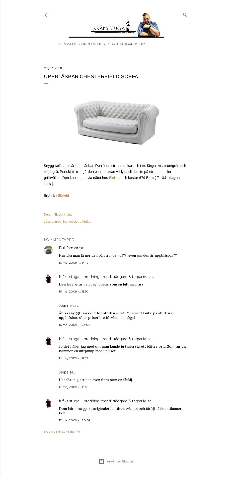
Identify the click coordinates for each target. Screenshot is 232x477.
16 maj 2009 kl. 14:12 (73, 262)
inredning (60, 221)
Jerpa (63, 372)
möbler (73, 221)
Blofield (114, 178)
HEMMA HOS (69, 44)
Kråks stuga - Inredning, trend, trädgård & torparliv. (103, 276)
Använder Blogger (116, 461)
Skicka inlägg (63, 214)
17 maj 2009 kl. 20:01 (74, 420)
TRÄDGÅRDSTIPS (131, 44)
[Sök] (185, 14)
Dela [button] (47, 214)
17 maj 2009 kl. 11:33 (73, 358)
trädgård (85, 221)
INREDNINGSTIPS (98, 44)
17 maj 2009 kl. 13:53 (74, 387)
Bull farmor (68, 248)
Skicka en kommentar (63, 431)
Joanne (65, 305)
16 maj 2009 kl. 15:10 (73, 291)
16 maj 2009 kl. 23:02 (74, 325)
